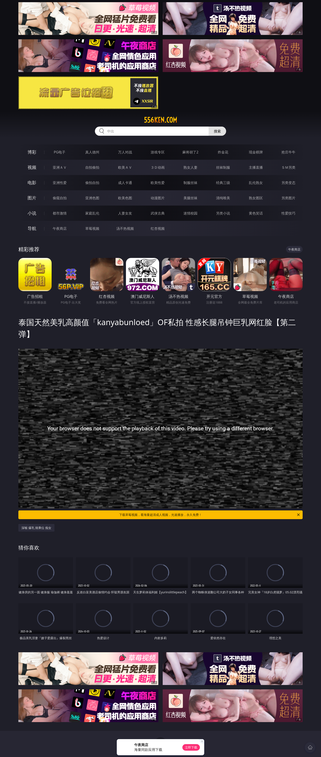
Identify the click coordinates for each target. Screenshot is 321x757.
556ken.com (160, 120)
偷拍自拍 (92, 182)
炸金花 (223, 152)
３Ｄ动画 (158, 167)
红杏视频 (158, 228)
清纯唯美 (223, 198)
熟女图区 (256, 198)
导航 (32, 228)
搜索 (217, 131)
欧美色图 (125, 198)
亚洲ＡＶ (60, 167)
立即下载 (191, 747)
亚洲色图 (92, 198)
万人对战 (125, 152)
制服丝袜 (190, 182)
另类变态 (288, 182)
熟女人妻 (190, 167)
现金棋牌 (256, 152)
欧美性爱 (158, 182)
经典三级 (223, 182)
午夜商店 (60, 228)
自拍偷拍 (92, 167)
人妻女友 (125, 213)
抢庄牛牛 (288, 152)
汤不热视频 (125, 228)
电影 (32, 182)
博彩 (32, 152)
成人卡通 (125, 182)
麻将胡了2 (190, 152)
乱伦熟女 (256, 182)
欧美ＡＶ (125, 167)
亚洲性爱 (60, 182)
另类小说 (223, 213)
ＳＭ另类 (288, 167)
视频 (32, 167)
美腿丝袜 (190, 198)
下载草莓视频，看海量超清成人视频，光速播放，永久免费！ (209, 514)
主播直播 (256, 167)
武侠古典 (158, 213)
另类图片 (288, 198)
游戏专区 (158, 152)
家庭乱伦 (92, 213)
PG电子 (59, 152)
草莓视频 (92, 228)
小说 (32, 213)
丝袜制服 (223, 167)
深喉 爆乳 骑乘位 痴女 (36, 528)
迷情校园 (190, 213)
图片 (32, 198)
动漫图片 (158, 198)
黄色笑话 (256, 213)
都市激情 (60, 213)
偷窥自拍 (60, 198)
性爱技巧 (288, 213)
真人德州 (92, 152)
